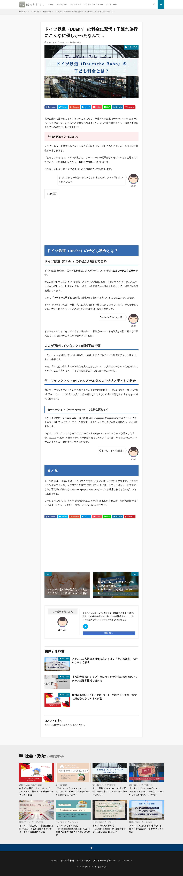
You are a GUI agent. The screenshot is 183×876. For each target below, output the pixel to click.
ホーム (51, 4)
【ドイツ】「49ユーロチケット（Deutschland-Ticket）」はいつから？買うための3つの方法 (146, 791)
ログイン (69, 724)
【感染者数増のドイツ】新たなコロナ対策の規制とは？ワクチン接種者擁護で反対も (105, 678)
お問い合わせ (62, 4)
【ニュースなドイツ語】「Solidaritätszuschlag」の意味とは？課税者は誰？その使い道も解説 (73, 830)
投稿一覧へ (108, 633)
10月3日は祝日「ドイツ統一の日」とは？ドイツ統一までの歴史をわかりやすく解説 (104, 696)
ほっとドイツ (100, 866)
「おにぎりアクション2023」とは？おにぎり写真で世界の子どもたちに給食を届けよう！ (73, 791)
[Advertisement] (91, 219)
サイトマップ (75, 4)
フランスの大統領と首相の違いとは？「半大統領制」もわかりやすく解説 (105, 660)
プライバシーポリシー (93, 4)
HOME (24, 11)
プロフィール (111, 4)
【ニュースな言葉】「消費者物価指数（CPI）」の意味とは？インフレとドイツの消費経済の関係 (36, 828)
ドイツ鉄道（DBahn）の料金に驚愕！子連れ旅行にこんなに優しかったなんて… (85, 11)
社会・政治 (46, 11)
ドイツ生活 (34, 11)
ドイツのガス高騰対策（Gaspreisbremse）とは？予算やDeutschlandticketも (109, 828)
